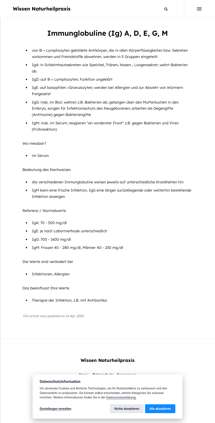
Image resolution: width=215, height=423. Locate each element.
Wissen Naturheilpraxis (42, 9)
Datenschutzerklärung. (121, 397)
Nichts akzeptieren (126, 408)
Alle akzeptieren (160, 408)
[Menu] (193, 9)
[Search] (164, 8)
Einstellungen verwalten (55, 408)
